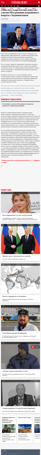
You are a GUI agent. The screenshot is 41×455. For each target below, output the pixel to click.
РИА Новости (32, 61)
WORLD (18, 6)
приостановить (29, 153)
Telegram (36, 160)
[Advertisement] (20, 178)
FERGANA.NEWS (19, 2)
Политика (18, 18)
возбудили (32, 142)
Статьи (11, 8)
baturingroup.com (15, 453)
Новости (3, 8)
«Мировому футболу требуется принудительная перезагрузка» (8, 420)
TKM (11, 6)
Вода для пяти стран (24, 417)
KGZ (5, 6)
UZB (14, 6)
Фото (26, 8)
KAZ (2, 6)
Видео (19, 8)
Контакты (4, 450)
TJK (8, 6)
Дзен (4, 162)
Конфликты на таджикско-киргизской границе (10, 21)
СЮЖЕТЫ (34, 8)
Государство (12, 18)
